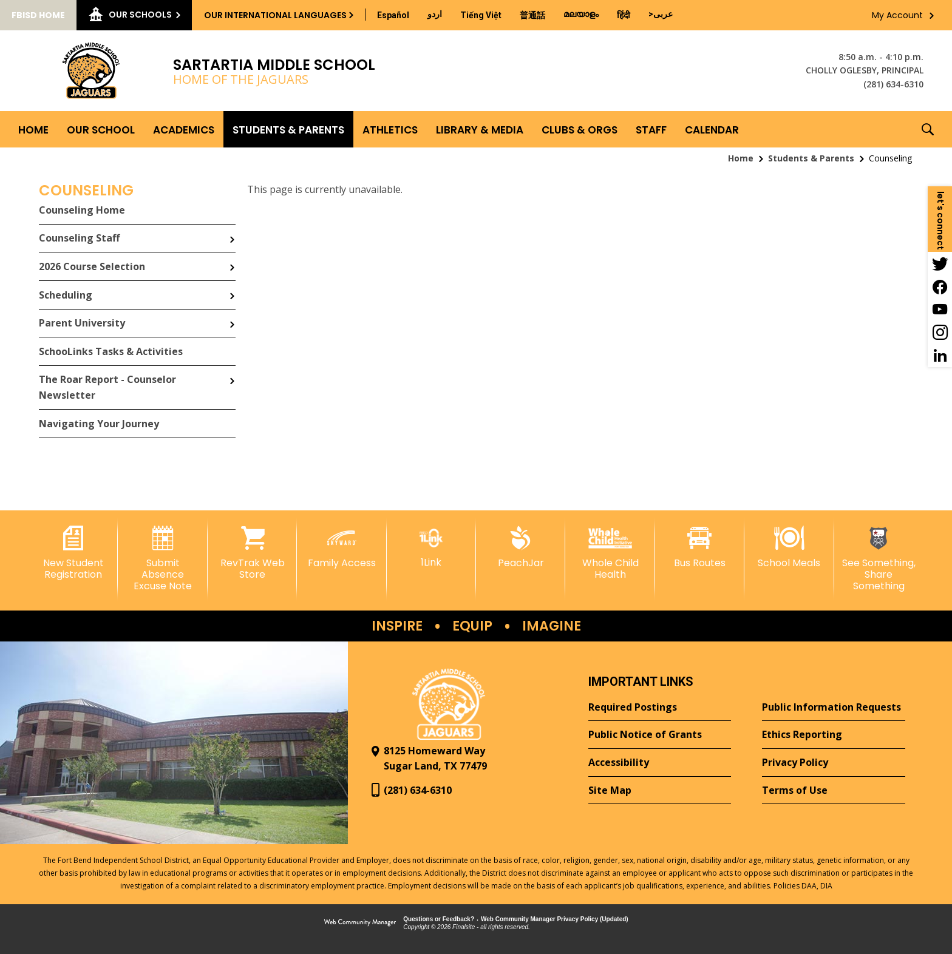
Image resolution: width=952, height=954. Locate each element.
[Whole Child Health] (609, 553)
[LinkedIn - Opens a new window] (940, 356)
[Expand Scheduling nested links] (232, 287)
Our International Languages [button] (275, 15)
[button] (928, 129)
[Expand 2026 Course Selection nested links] (232, 258)
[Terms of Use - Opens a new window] (834, 791)
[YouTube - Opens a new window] (940, 309)
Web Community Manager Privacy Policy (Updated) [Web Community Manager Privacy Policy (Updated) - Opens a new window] (554, 919)
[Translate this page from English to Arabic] (660, 14)
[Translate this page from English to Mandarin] (532, 15)
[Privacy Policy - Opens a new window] (834, 763)
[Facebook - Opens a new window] (940, 286)
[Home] (33, 129)
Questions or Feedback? (438, 919)
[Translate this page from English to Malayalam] (581, 14)
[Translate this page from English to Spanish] (393, 15)
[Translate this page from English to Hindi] (623, 15)
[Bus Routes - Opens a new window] (699, 547)
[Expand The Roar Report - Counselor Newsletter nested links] (232, 372)
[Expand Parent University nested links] (232, 316)
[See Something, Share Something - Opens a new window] (878, 559)
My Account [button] (897, 15)
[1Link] (431, 547)
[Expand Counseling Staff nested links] (232, 231)
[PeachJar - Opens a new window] (520, 547)
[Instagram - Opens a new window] (940, 332)
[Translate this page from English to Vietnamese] (481, 15)
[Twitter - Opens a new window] (940, 263)
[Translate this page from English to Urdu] (434, 14)
